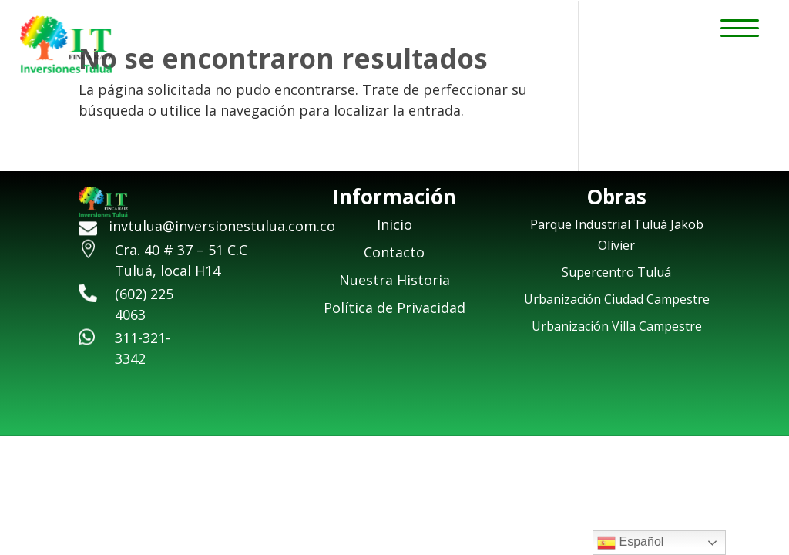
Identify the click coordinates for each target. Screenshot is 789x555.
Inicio (394, 224)
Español (630, 542)
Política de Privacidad (394, 307)
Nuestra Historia (394, 280)
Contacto (394, 252)
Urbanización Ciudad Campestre (617, 299)
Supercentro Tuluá (616, 272)
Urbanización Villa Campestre (617, 326)
